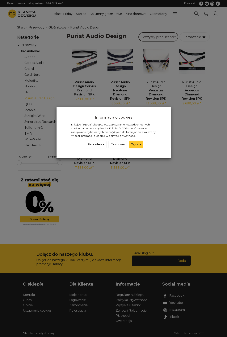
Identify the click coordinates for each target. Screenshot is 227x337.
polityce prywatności (122, 135)
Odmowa (118, 144)
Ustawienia (96, 144)
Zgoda (136, 144)
